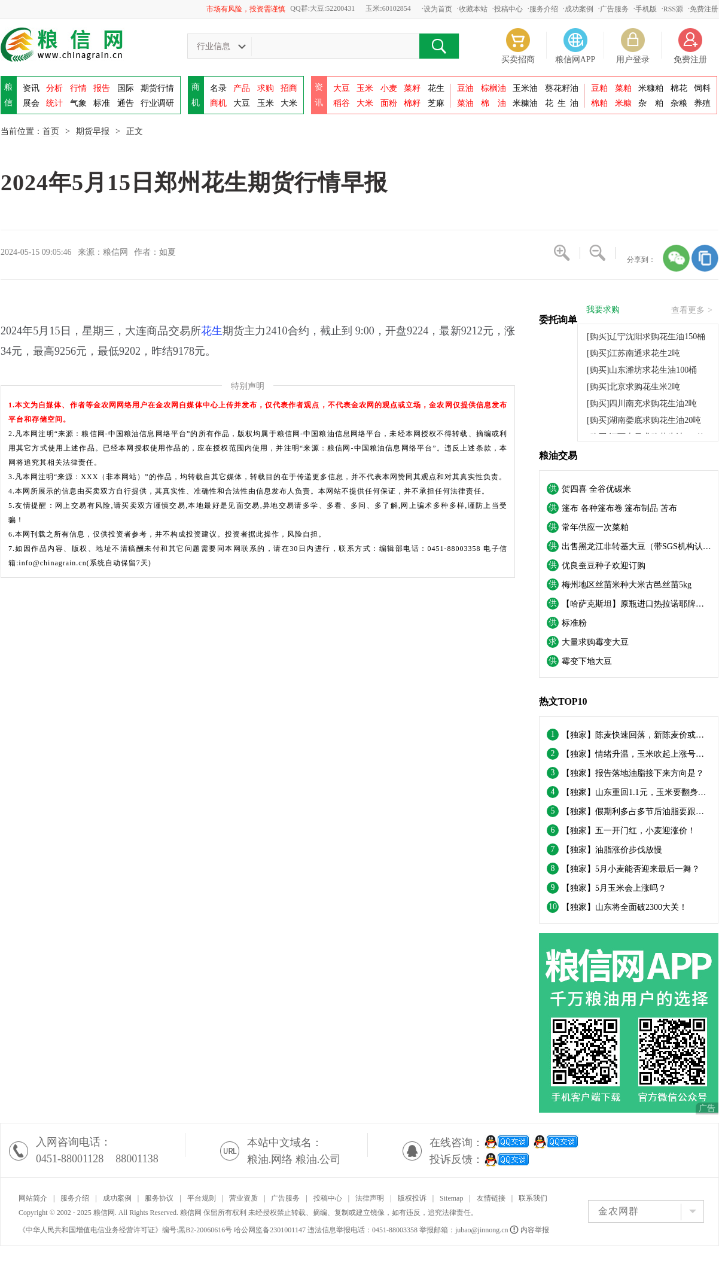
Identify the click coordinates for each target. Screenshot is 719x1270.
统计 (54, 103)
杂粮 (679, 103)
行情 (78, 88)
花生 (436, 88)
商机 (218, 103)
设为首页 (438, 9)
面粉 (388, 103)
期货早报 (92, 131)
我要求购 (603, 310)
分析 (54, 88)
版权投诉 (412, 1198)
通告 (125, 103)
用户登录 (633, 59)
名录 (218, 88)
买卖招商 (518, 59)
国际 (125, 88)
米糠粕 (650, 88)
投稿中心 (508, 9)
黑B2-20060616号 (205, 1230)
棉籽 (412, 103)
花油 (561, 103)
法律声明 (369, 1198)
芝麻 (436, 103)
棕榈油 (493, 88)
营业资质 (243, 1198)
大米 (289, 103)
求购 (265, 88)
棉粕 (599, 103)
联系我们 (533, 1198)
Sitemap (451, 1198)
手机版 (646, 9)
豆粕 (599, 88)
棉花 (679, 88)
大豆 (241, 103)
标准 (101, 103)
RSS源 (673, 9)
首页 (50, 131)
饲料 (702, 88)
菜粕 (623, 88)
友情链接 (491, 1198)
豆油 (465, 88)
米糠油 (525, 103)
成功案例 (579, 9)
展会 (31, 103)
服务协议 (159, 1198)
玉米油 (525, 88)
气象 (78, 103)
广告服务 (614, 9)
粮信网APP (575, 59)
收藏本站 (473, 9)
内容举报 (530, 1230)
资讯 (31, 88)
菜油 (465, 103)
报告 (101, 88)
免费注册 (704, 9)
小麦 (388, 88)
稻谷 (341, 103)
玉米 (265, 103)
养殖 (702, 103)
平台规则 (201, 1198)
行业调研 (157, 103)
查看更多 (691, 310)
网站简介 (33, 1198)
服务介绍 (543, 9)
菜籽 (412, 88)
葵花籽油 (561, 88)
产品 (241, 88)
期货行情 (157, 88)
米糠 (623, 103)
